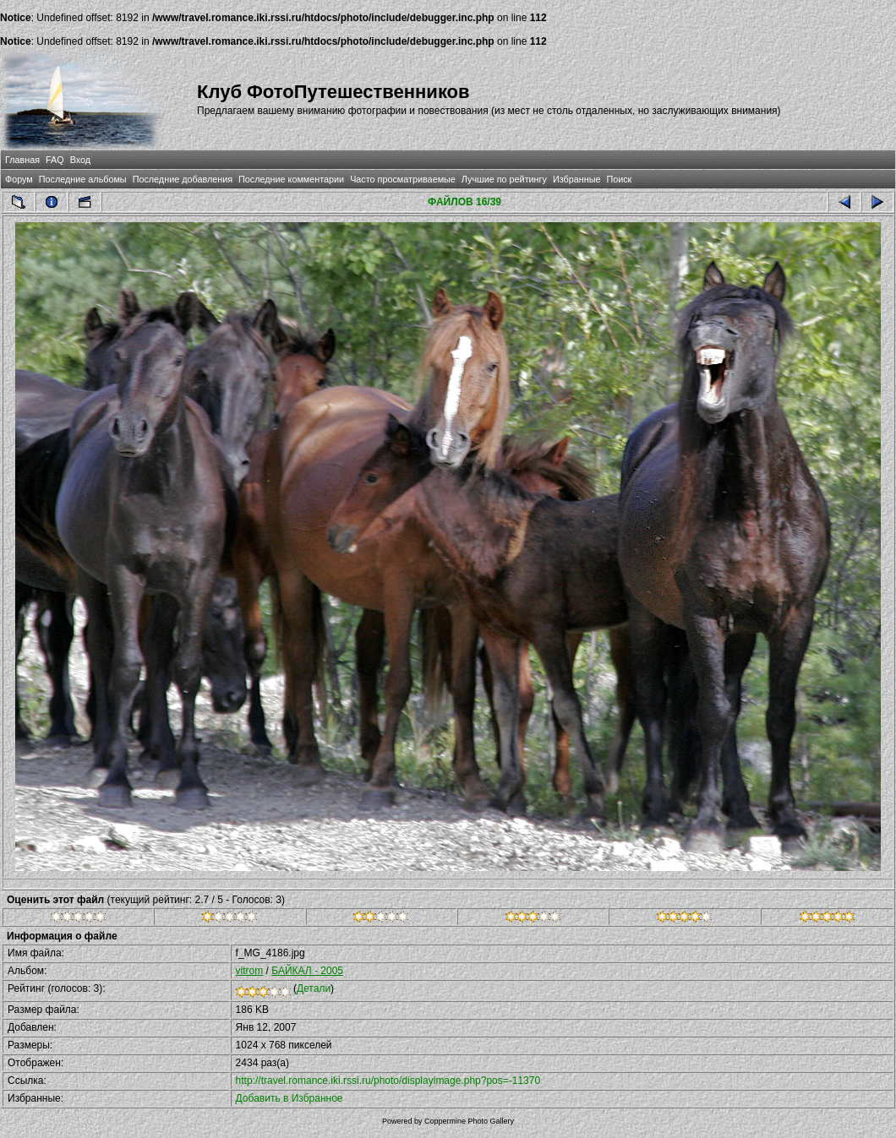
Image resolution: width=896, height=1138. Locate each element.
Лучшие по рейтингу (504, 179)
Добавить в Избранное (289, 1098)
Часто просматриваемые (403, 179)
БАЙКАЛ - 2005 (307, 971)
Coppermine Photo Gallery (469, 1121)
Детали (314, 988)
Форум (19, 179)
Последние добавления (182, 179)
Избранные (576, 179)
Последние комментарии (291, 179)
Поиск (618, 179)
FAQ (55, 160)
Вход (80, 160)
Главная (22, 160)
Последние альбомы (83, 179)
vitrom (250, 971)
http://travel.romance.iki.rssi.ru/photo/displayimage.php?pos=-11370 (388, 1080)
